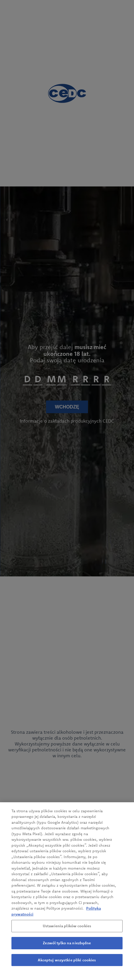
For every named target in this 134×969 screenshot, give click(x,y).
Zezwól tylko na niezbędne (67, 945)
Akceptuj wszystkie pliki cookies (67, 961)
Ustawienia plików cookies (67, 927)
